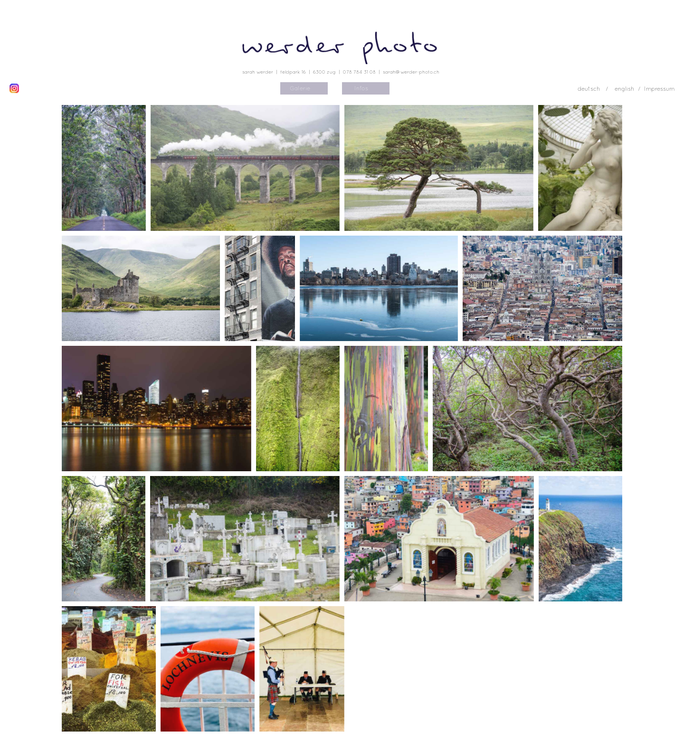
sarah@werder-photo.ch (411, 72)
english (624, 89)
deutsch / (594, 89)
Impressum (659, 89)
